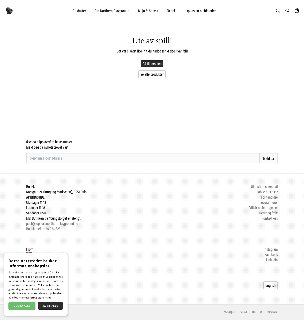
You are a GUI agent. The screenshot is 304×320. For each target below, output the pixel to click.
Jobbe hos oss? (267, 191)
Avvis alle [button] (50, 306)
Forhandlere (269, 197)
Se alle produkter (152, 74)
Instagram (271, 249)
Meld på (268, 158)
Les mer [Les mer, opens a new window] (58, 297)
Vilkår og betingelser (263, 207)
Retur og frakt (268, 212)
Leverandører (269, 202)
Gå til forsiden (152, 63)
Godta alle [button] (22, 306)
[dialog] (36, 284)
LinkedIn (272, 259)
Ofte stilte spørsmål (264, 186)
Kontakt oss (270, 218)
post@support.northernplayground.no (52, 223)
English (270, 285)
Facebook (271, 254)
